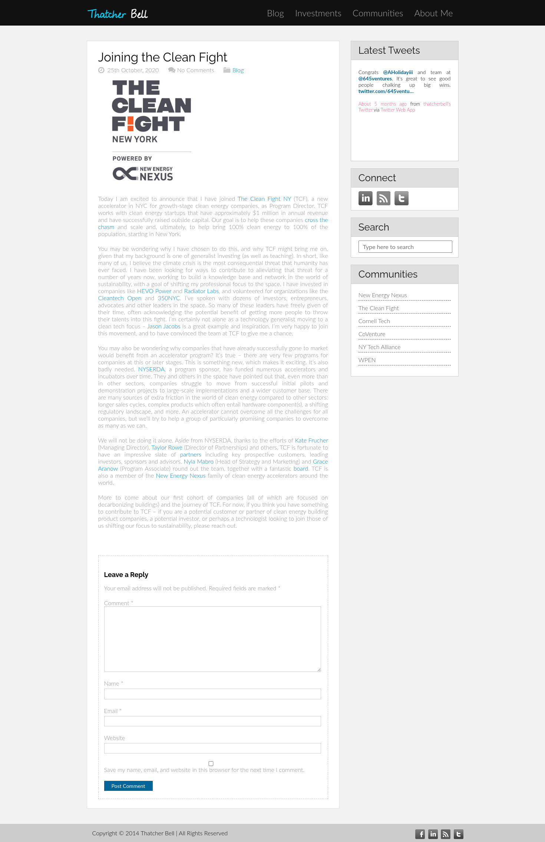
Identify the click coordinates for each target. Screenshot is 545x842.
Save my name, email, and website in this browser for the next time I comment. (204, 769)
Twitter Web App (398, 110)
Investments (318, 12)
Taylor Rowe (166, 447)
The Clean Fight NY (264, 198)
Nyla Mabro (199, 461)
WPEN (367, 359)
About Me (433, 12)
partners (190, 454)
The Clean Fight (379, 307)
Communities (378, 12)
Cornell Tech (374, 320)
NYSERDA (151, 368)
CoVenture (372, 333)
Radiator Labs (201, 290)
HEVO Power (154, 290)
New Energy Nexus (181, 475)
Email (113, 710)
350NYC (169, 297)
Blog (275, 12)
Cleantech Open (120, 297)
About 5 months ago (383, 104)
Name (113, 683)
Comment (118, 602)
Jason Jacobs (163, 325)
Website (114, 737)
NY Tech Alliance (380, 346)
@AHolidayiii (398, 72)
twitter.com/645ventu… (386, 91)
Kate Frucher (311, 440)
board (301, 468)
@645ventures (375, 78)
